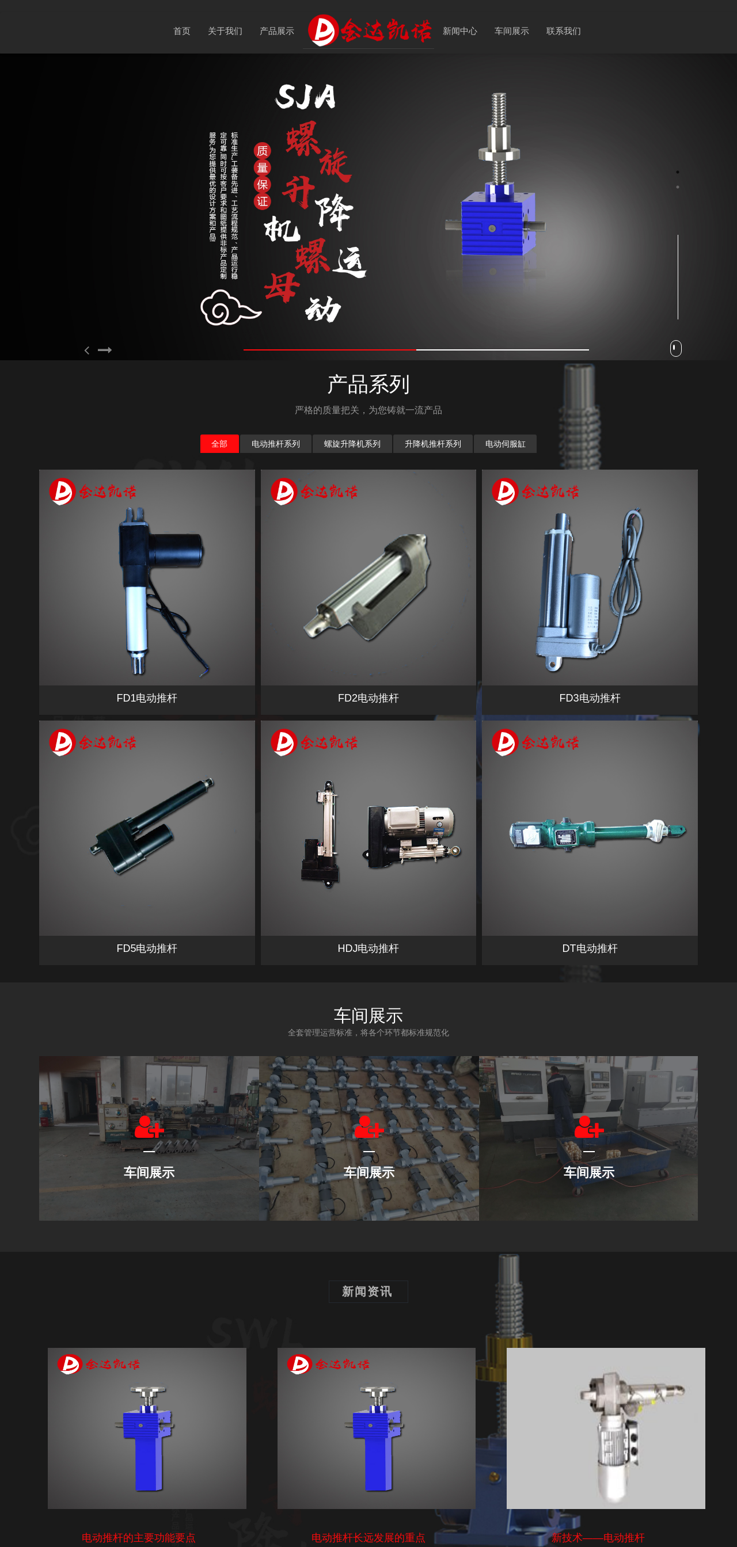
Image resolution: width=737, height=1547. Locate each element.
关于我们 (225, 31)
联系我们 (563, 31)
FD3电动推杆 (590, 482)
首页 (182, 31)
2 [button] (677, 187)
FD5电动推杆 (146, 733)
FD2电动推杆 (368, 698)
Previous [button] (6, 347)
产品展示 (277, 31)
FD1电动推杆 (146, 698)
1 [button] (677, 172)
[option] (368, 207)
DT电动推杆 (590, 733)
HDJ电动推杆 (368, 733)
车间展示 (512, 31)
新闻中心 (460, 31)
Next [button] (731, 347)
